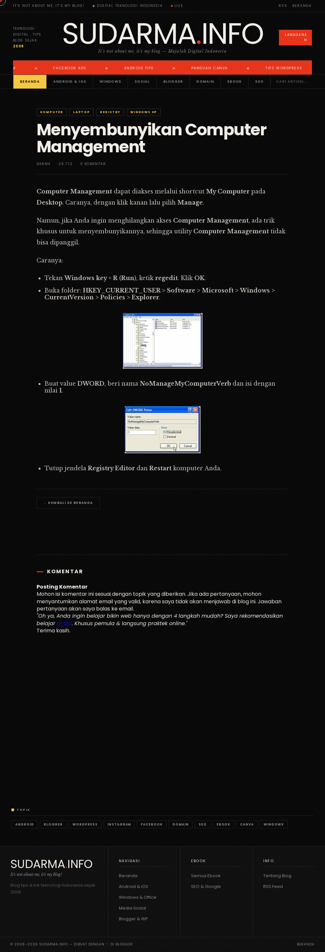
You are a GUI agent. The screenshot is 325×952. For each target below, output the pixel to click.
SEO (259, 81)
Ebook (234, 81)
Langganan (296, 37)
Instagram (119, 824)
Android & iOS (69, 81)
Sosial (142, 81)
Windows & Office (137, 897)
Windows (110, 81)
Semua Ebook (206, 876)
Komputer (51, 112)
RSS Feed (273, 886)
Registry (110, 112)
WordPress (85, 824)
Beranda (302, 5)
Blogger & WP (133, 919)
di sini (64, 623)
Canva (247, 824)
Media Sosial (132, 908)
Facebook (152, 824)
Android (24, 824)
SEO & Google (206, 886)
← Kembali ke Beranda (68, 502)
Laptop (81, 112)
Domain (205, 81)
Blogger (173, 81)
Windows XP (143, 112)
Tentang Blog (277, 876)
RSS (283, 5)
